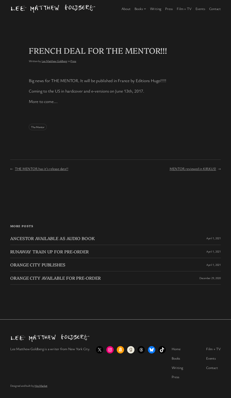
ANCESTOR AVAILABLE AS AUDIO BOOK (52, 238)
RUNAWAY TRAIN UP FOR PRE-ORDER (49, 251)
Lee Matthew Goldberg (54, 61)
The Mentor (37, 127)
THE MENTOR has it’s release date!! (41, 168)
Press (73, 61)
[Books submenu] (145, 9)
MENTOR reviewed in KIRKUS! (193, 168)
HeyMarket (40, 386)
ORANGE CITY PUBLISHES (37, 264)
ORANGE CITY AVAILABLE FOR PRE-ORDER (55, 277)
